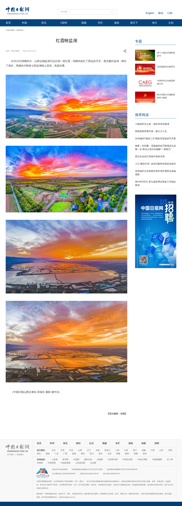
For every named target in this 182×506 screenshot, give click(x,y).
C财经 (63, 22)
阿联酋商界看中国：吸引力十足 (151, 131)
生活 (91, 443)
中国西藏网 (157, 459)
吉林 (98, 450)
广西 (65, 453)
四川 (92, 453)
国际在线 (88, 459)
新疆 (136, 453)
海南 (74, 453)
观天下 (134, 22)
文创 (170, 22)
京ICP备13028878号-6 (111, 474)
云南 (109, 453)
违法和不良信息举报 (59, 469)
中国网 (76, 459)
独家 (143, 443)
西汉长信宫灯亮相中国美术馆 (150, 156)
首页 (8, 22)
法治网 (93, 463)
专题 (138, 41)
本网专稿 (19, 30)
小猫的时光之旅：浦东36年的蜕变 (152, 124)
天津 (62, 450)
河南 (170, 450)
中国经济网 (127, 459)
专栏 (100, 22)
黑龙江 (107, 450)
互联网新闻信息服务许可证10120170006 (87, 469)
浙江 (135, 450)
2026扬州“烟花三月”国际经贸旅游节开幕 (155, 138)
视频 (83, 22)
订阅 (169, 13)
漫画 (116, 22)
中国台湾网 (142, 459)
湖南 (48, 453)
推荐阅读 (142, 115)
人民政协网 (80, 463)
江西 (153, 450)
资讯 (43, 22)
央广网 (170, 459)
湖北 (39, 453)
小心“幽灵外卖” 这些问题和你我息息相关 (155, 164)
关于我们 (10, 455)
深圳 (145, 453)
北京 (54, 450)
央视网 (100, 459)
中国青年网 (113, 459)
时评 (52, 443)
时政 (24, 22)
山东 (161, 450)
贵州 (101, 453)
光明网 (40, 463)
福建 (144, 450)
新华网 (65, 459)
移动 (160, 13)
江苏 (126, 450)
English (150, 13)
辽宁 (89, 450)
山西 (80, 450)
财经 (78, 443)
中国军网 (52, 463)
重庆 (83, 453)
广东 (56, 453)
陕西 (127, 453)
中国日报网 (10, 30)
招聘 (157, 443)
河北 (71, 450)
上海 (117, 450)
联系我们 (20, 455)
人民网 (55, 459)
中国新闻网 (65, 463)
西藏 (118, 453)
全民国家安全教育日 (166, 67)
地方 (154, 22)
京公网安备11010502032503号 (64, 474)
